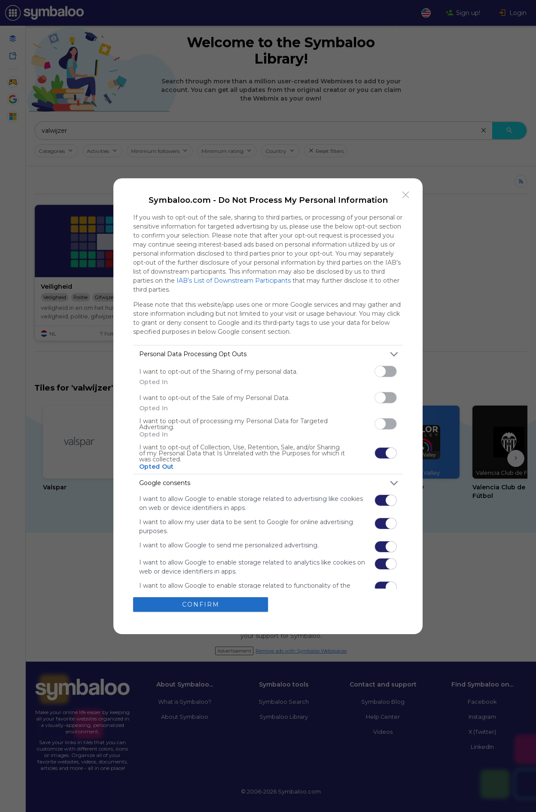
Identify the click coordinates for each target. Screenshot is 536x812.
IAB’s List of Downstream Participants (234, 280)
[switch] (386, 371)
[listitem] (268, 354)
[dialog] (268, 406)
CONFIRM (200, 604)
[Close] (406, 195)
